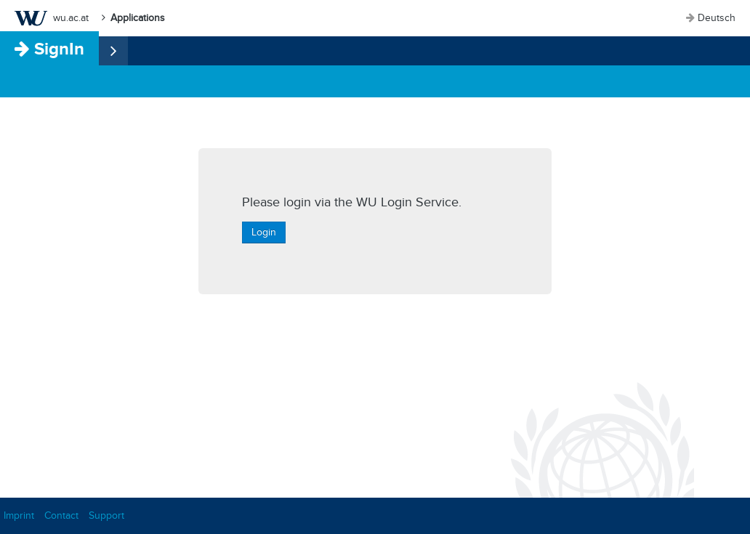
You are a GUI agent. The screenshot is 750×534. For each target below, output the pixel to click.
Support (106, 515)
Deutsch (716, 18)
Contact (61, 515)
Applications (137, 18)
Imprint (19, 515)
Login (263, 232)
